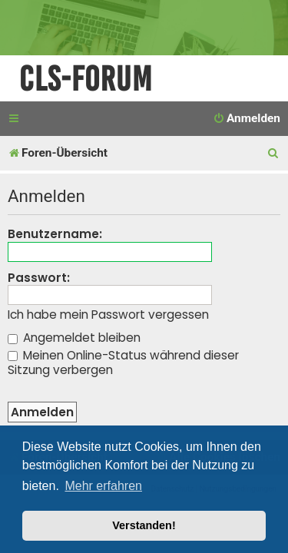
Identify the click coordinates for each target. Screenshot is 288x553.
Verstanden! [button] (143, 525)
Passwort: (39, 278)
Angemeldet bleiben (74, 337)
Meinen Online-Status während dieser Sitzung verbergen (123, 363)
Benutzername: (55, 234)
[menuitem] (246, 119)
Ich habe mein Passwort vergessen (108, 315)
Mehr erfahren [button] (103, 485)
